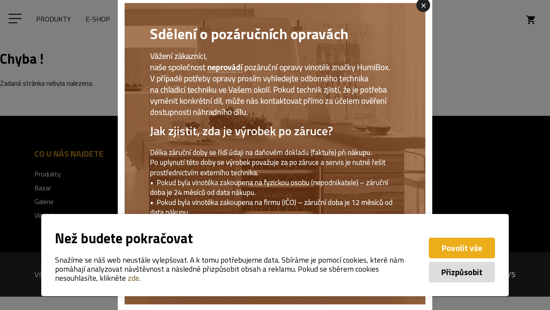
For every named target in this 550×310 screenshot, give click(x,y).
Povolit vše (462, 248)
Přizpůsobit (462, 272)
